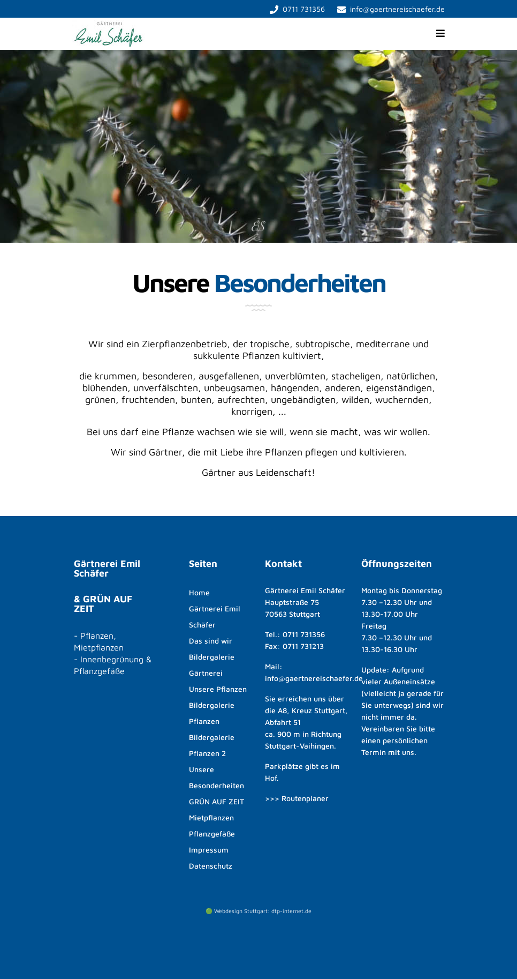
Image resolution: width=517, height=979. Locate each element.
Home (199, 592)
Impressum (209, 849)
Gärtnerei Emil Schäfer (214, 616)
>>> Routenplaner (297, 798)
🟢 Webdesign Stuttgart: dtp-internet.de (258, 911)
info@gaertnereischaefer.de (397, 8)
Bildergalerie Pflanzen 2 (211, 745)
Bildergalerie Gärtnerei (211, 664)
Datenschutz (210, 865)
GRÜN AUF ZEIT (216, 801)
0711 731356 (304, 8)
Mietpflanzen (211, 817)
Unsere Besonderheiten (216, 777)
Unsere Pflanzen (218, 688)
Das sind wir (210, 640)
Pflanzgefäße (212, 833)
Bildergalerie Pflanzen (211, 713)
